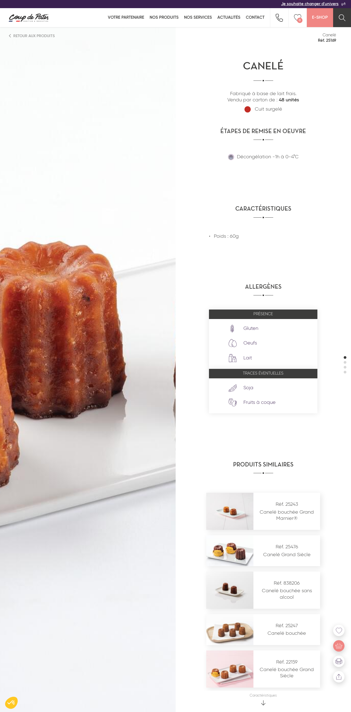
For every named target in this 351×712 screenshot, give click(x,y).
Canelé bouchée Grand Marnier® (287, 515)
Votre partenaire (126, 17)
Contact (255, 17)
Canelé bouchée (287, 633)
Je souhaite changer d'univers (313, 4)
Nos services (198, 17)
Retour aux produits (32, 36)
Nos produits (164, 17)
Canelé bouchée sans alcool (287, 594)
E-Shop (320, 17)
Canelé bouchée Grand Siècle (287, 672)
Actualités (228, 17)
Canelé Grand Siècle (287, 554)
